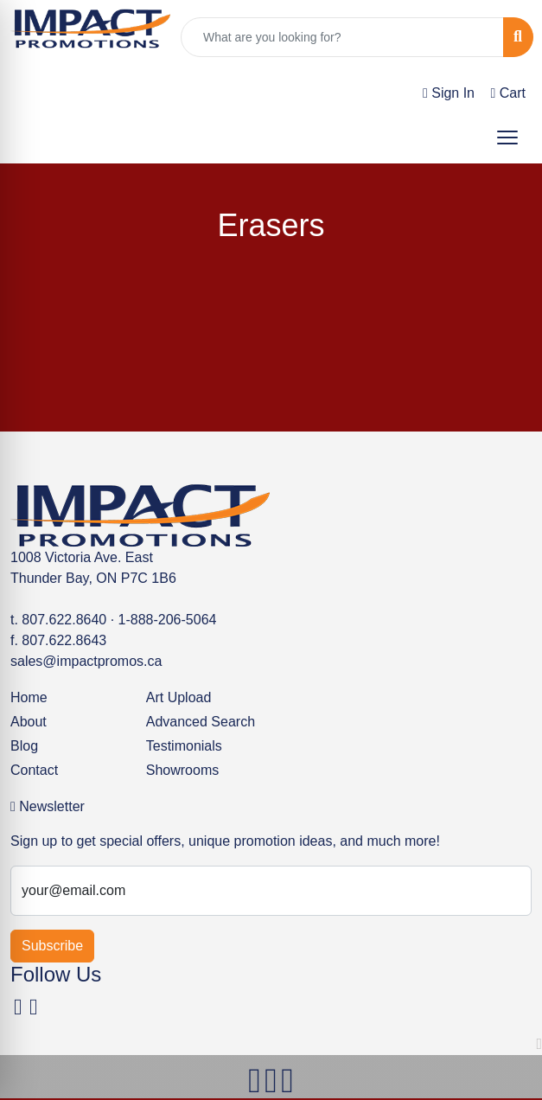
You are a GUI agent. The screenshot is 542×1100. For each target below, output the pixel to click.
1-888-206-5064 (167, 619)
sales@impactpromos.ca (86, 661)
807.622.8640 (64, 619)
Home (29, 697)
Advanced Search (200, 721)
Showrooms (182, 770)
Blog (24, 746)
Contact (34, 770)
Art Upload (179, 697)
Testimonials (184, 746)
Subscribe (52, 945)
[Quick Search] (342, 37)
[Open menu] (507, 137)
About (28, 721)
